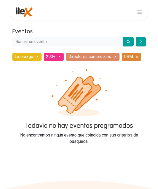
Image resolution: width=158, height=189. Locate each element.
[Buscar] (128, 41)
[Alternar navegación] (139, 12)
